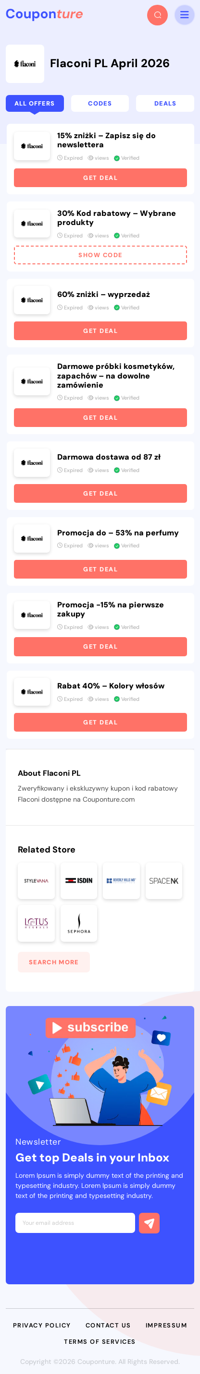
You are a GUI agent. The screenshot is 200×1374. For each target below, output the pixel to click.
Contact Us (108, 1325)
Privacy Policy (42, 1325)
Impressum (167, 1325)
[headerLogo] (44, 15)
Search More (54, 962)
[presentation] (88, 1256)
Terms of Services (100, 1342)
